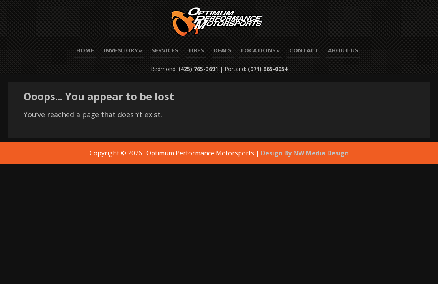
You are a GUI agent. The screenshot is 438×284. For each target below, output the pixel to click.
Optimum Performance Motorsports (219, 23)
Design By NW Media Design (305, 153)
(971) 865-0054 (268, 69)
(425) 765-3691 (198, 69)
